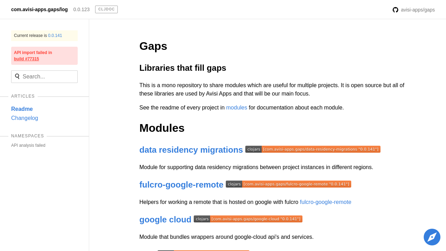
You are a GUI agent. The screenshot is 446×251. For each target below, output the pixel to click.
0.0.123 (82, 9)
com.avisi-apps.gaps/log (39, 9)
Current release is (38, 35)
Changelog (24, 118)
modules (236, 108)
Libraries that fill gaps (182, 68)
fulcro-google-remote (181, 184)
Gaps (153, 46)
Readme (22, 109)
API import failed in (33, 55)
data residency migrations (191, 149)
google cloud (165, 219)
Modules (162, 128)
